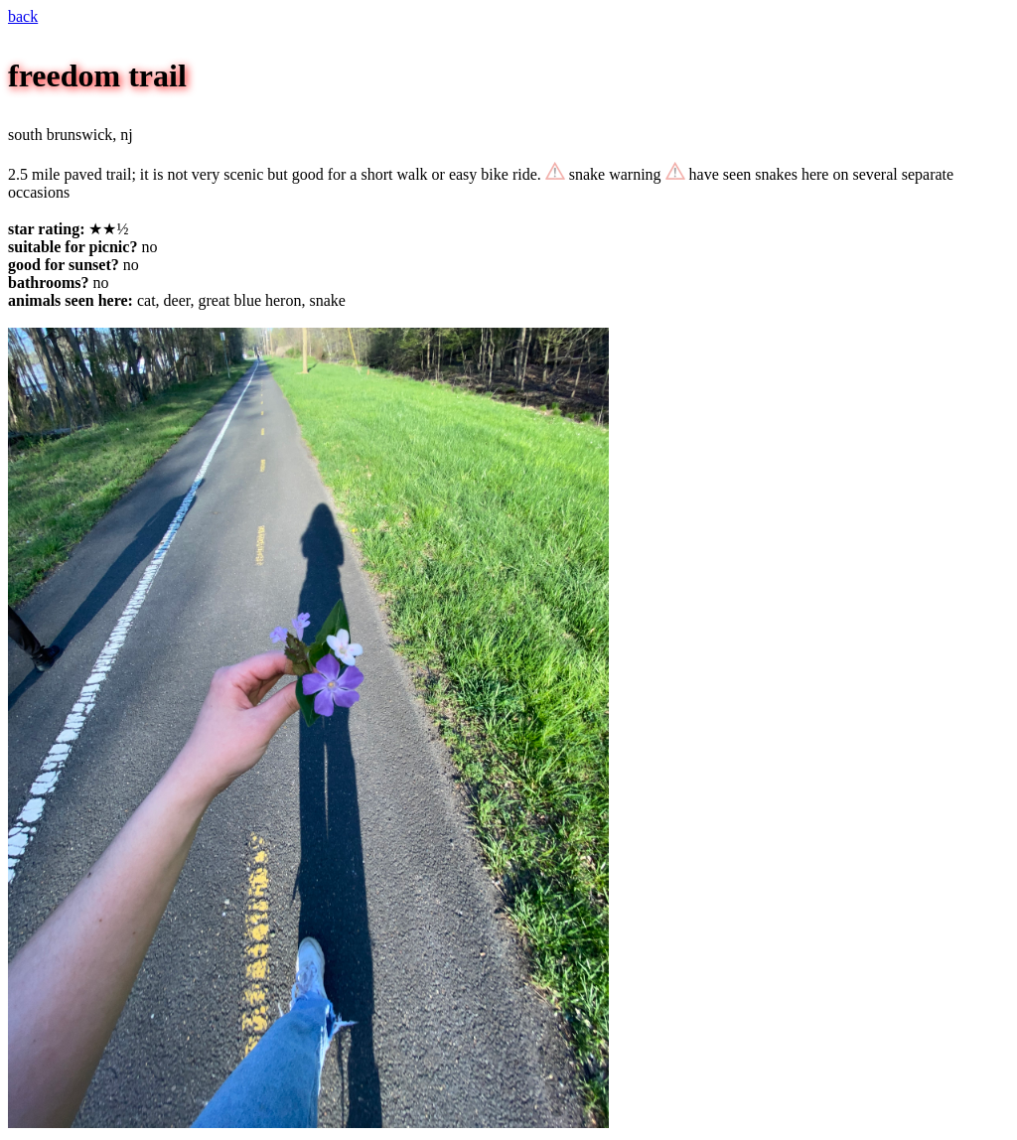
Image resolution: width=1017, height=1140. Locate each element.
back (23, 16)
